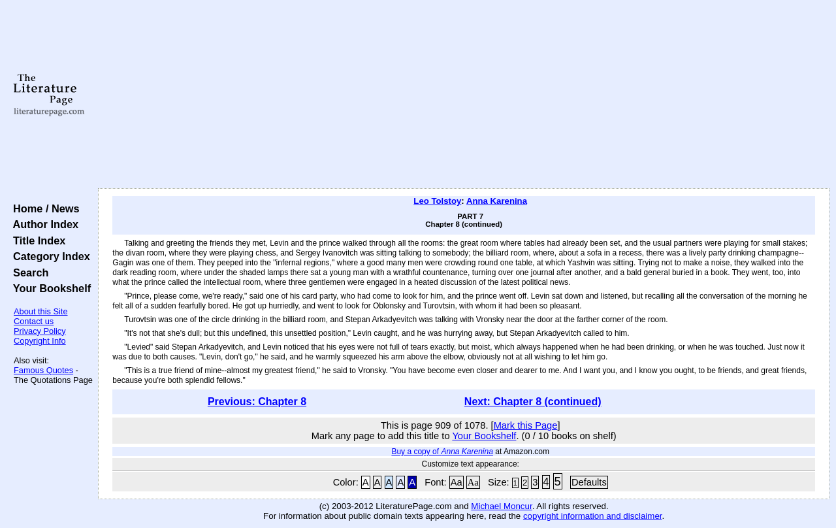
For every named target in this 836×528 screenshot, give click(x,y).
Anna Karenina (496, 201)
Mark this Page (526, 425)
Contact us (34, 321)
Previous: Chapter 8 (257, 401)
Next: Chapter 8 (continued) (533, 401)
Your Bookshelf (49, 288)
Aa (456, 482)
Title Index (36, 240)
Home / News (43, 208)
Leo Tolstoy (437, 201)
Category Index (48, 256)
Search (27, 272)
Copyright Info (40, 341)
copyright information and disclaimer (592, 516)
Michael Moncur (501, 506)
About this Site (41, 311)
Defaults (589, 482)
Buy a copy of (441, 451)
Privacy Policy (40, 331)
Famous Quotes (43, 370)
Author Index (42, 224)
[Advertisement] (464, 94)
